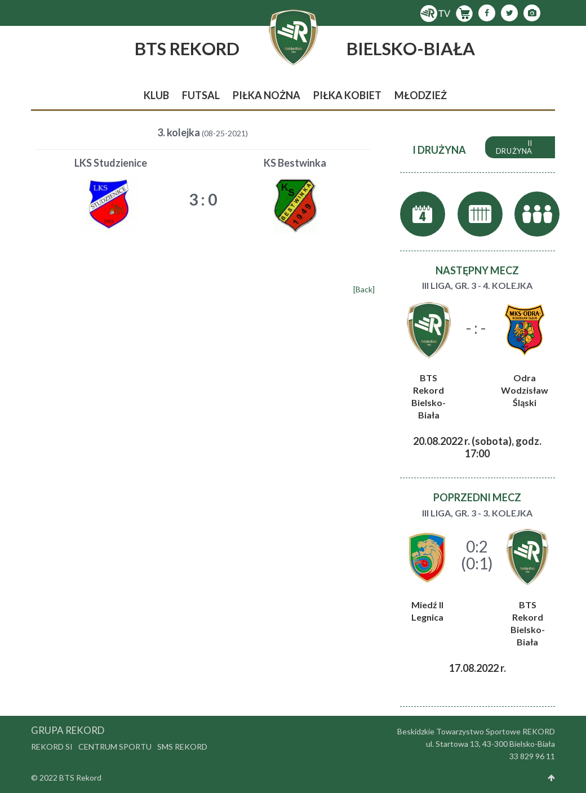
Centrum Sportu (115, 746)
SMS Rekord (182, 746)
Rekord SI (52, 746)
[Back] (364, 289)
